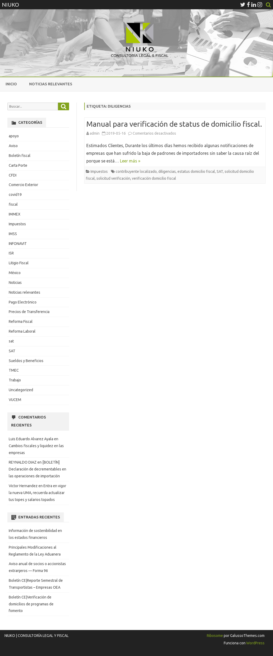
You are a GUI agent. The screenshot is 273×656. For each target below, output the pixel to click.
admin (95, 133)
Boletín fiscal (19, 155)
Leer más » (130, 161)
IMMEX (14, 214)
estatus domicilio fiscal (196, 171)
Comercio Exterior (23, 185)
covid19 (15, 194)
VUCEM (15, 400)
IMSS (13, 234)
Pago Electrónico (23, 302)
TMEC (14, 370)
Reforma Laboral (22, 331)
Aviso (13, 146)
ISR (11, 253)
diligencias (167, 171)
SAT (220, 171)
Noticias (15, 282)
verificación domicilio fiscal (154, 178)
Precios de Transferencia (29, 312)
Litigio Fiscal (19, 263)
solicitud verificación (113, 178)
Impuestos (99, 171)
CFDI (12, 175)
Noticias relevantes (50, 84)
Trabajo (15, 380)
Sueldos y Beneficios (26, 361)
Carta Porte (18, 165)
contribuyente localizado (136, 171)
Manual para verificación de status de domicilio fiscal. (174, 124)
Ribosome (215, 635)
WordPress (255, 643)
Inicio (11, 84)
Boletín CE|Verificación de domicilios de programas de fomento (31, 604)
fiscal (13, 204)
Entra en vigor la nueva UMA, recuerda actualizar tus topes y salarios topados (37, 493)
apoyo (14, 136)
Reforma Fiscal (21, 321)
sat (11, 341)
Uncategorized (21, 390)
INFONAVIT (18, 243)
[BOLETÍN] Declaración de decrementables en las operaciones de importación (37, 469)
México (15, 273)
